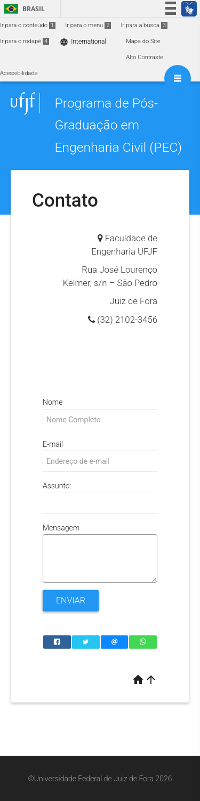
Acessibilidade (18, 73)
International (83, 42)
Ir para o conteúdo (27, 25)
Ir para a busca (144, 25)
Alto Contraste (144, 57)
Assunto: (57, 485)
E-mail (53, 444)
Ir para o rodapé (24, 41)
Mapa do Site (143, 41)
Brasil (22, 8)
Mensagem (61, 528)
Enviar (70, 600)
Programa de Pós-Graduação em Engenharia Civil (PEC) (118, 125)
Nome (52, 402)
